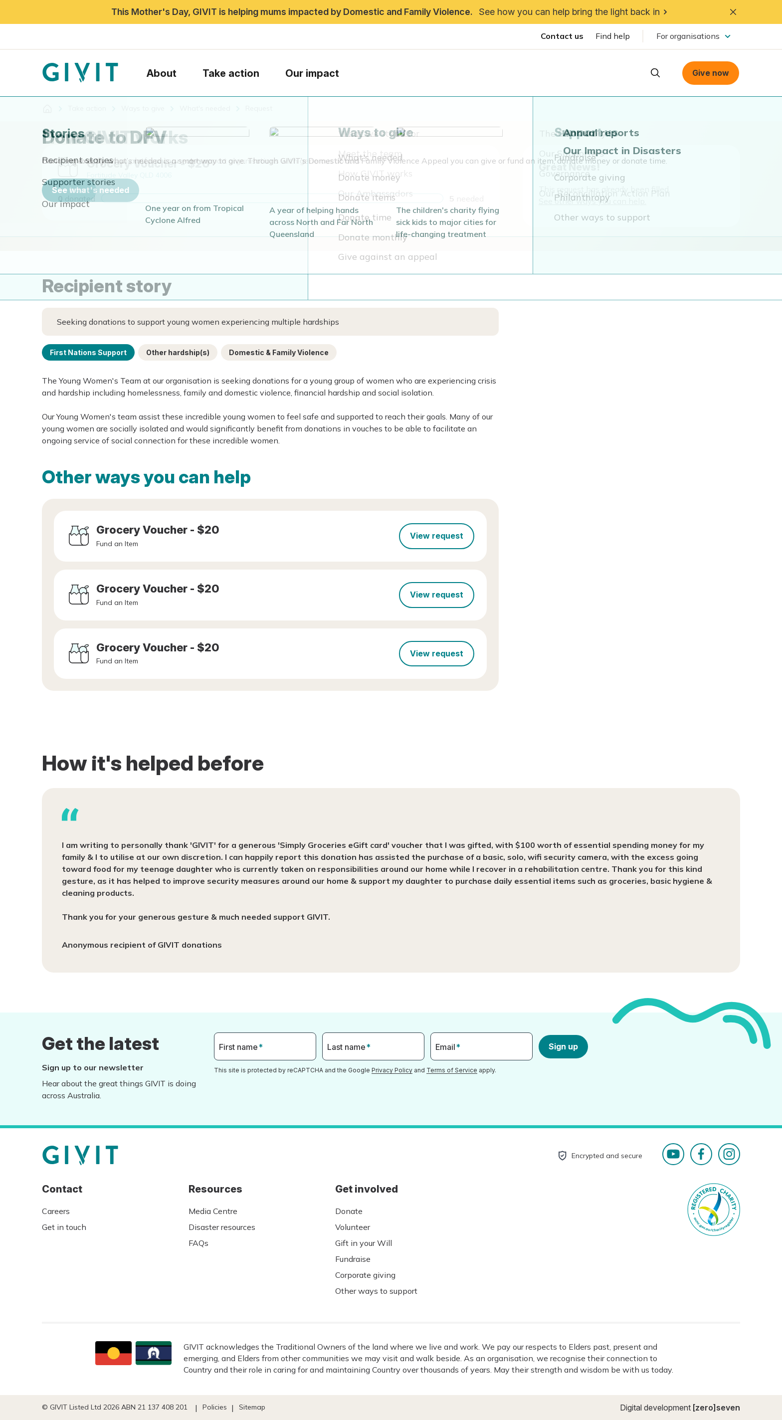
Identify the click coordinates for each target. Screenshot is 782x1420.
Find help (612, 36)
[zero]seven (716, 1408)
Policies (214, 1407)
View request (436, 536)
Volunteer (352, 1227)
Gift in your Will (363, 1243)
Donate (349, 1211)
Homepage (80, 73)
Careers (56, 1211)
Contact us (562, 36)
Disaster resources (222, 1227)
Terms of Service (451, 1070)
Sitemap (252, 1407)
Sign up (563, 1046)
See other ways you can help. (592, 201)
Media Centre (213, 1211)
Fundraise (353, 1259)
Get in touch (64, 1227)
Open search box (655, 73)
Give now (710, 73)
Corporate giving (365, 1275)
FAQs (198, 1243)
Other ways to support (376, 1291)
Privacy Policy (392, 1070)
